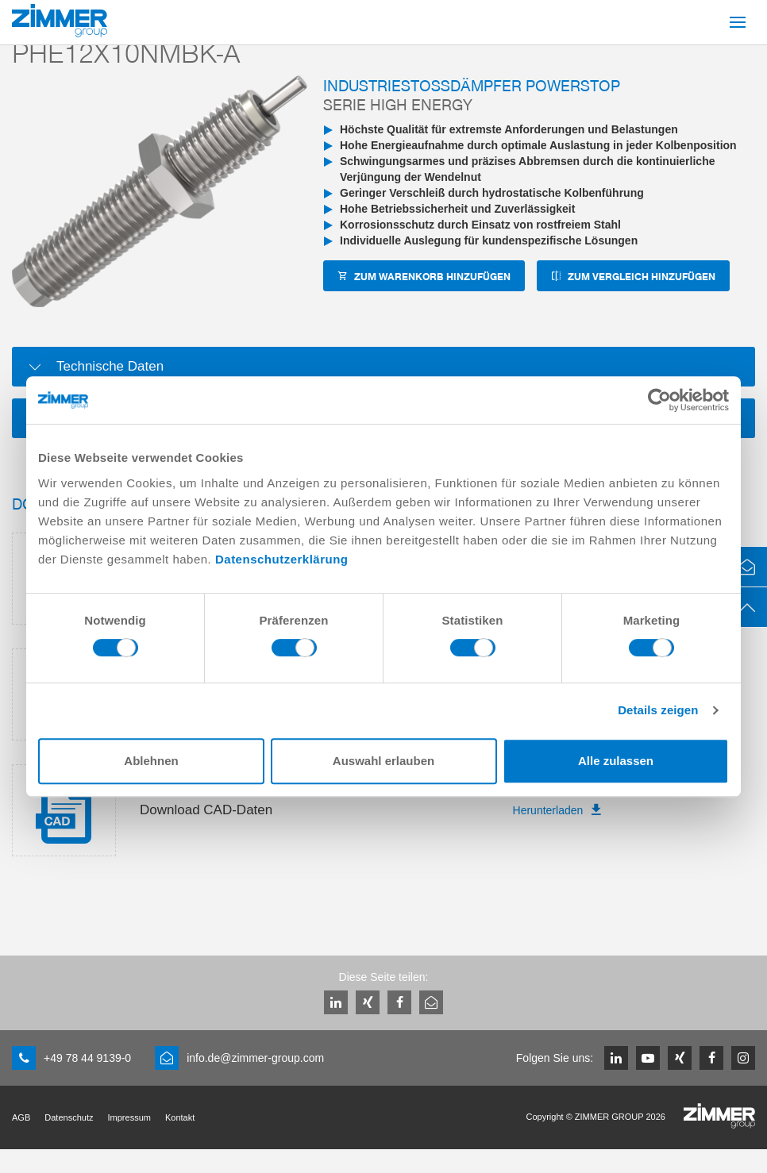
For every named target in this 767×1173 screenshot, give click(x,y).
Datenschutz (68, 1117)
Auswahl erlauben (383, 760)
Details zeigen (658, 710)
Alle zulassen (615, 760)
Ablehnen (151, 760)
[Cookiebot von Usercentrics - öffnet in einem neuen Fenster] (659, 400)
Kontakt (180, 1117)
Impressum (129, 1117)
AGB (21, 1117)
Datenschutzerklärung (282, 559)
